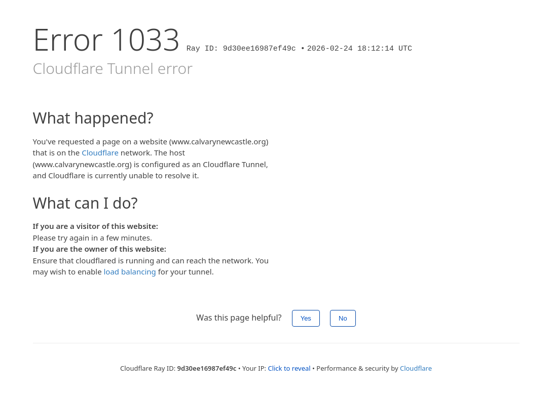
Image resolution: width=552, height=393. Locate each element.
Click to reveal (289, 368)
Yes (306, 318)
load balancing (130, 271)
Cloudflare (100, 152)
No (343, 318)
